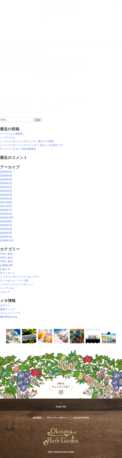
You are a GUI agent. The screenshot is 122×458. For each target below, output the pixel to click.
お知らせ (5, 269)
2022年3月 (6, 194)
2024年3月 (6, 183)
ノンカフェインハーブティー (16, 284)
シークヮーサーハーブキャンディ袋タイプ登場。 (28, 141)
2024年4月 (6, 179)
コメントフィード (10, 313)
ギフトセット (7, 273)
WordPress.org (8, 316)
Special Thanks (81, 417)
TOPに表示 (6, 254)
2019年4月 (6, 229)
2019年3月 (6, 233)
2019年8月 (6, 221)
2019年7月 (6, 225)
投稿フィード (7, 309)
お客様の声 (6, 265)
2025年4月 (6, 175)
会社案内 (37, 417)
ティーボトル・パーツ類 (14, 280)
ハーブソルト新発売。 (12, 133)
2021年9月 (6, 202)
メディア (5, 292)
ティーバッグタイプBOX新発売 (18, 149)
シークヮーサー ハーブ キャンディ (20, 276)
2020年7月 (6, 210)
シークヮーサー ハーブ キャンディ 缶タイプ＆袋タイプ (31, 145)
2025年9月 (6, 172)
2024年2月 (6, 187)
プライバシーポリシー (57, 417)
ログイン (5, 305)
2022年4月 (6, 191)
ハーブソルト (7, 137)
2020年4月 (6, 213)
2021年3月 (6, 206)
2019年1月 (6, 236)
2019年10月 (7, 217)
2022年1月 (6, 198)
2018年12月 (7, 240)
